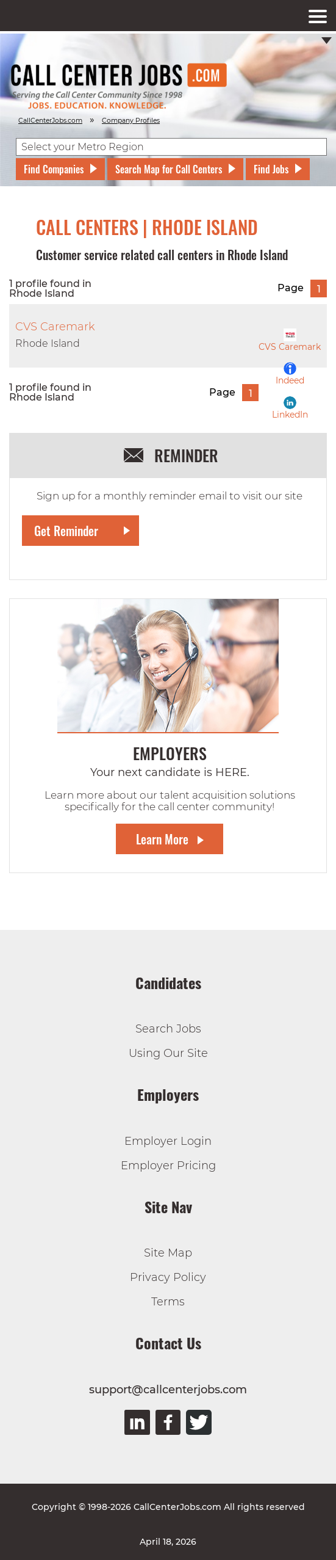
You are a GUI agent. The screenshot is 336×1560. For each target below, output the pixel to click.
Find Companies (54, 169)
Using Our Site (168, 1053)
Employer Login (168, 1141)
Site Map (168, 1253)
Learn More (162, 839)
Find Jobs (271, 169)
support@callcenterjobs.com (168, 1389)
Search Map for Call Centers (168, 169)
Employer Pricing (168, 1165)
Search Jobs (168, 1029)
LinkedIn (290, 408)
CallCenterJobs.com (50, 121)
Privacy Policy (168, 1277)
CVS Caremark (290, 340)
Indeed (290, 374)
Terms (168, 1301)
